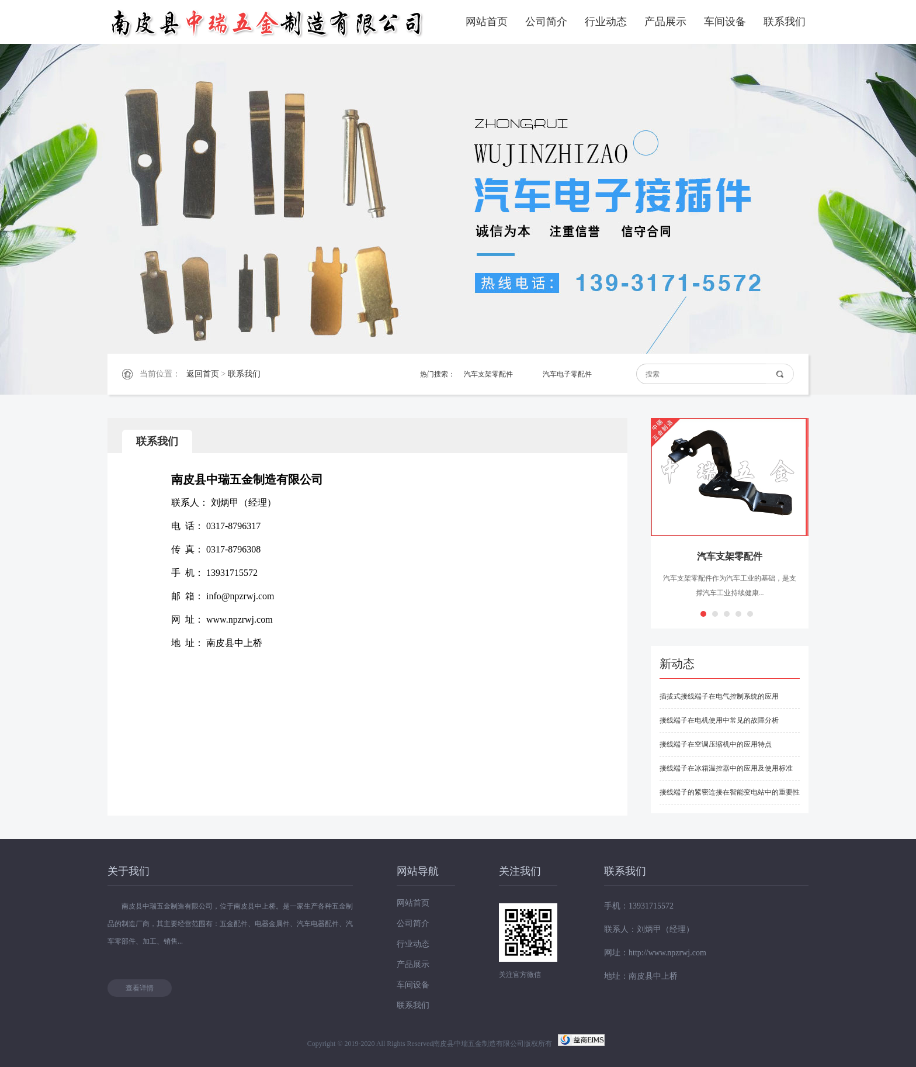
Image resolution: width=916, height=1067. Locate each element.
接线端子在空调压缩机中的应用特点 (716, 744)
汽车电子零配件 (567, 374)
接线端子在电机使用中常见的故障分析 (719, 720)
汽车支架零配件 (488, 374)
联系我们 (785, 21)
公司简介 (546, 21)
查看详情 (140, 988)
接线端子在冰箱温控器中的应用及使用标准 (726, 768)
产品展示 (665, 21)
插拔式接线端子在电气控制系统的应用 (719, 696)
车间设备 (725, 21)
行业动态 (606, 21)
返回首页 (202, 374)
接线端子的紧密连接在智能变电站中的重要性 (730, 792)
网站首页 (487, 21)
